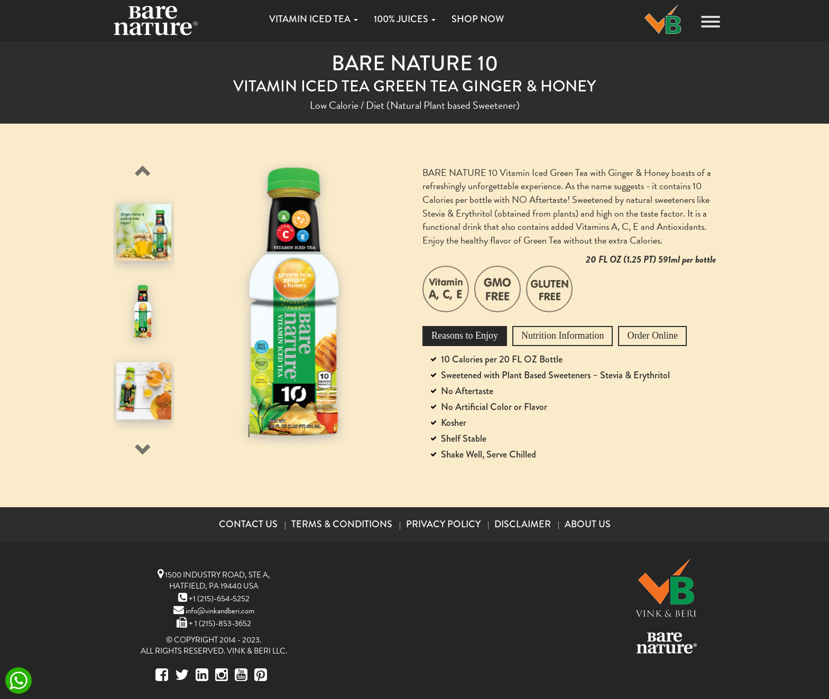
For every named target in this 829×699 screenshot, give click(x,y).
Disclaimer (522, 524)
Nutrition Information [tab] (562, 335)
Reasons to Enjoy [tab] (464, 335)
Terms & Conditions (341, 524)
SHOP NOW (478, 19)
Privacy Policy (443, 524)
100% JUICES (405, 19)
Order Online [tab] (652, 335)
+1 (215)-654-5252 (214, 598)
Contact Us (248, 524)
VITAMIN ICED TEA (313, 19)
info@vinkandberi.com (213, 611)
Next (140, 446)
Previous (140, 167)
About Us (588, 524)
